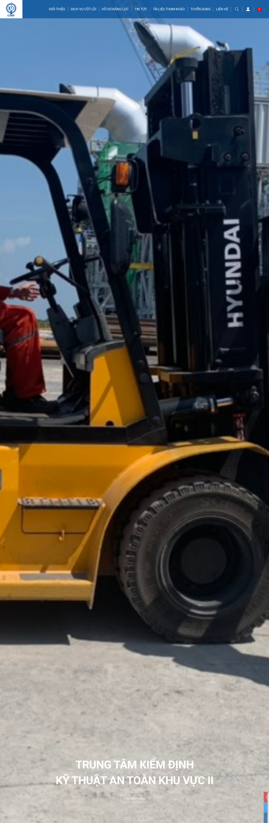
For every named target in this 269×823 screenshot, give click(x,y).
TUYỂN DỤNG (201, 9)
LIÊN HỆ (222, 9)
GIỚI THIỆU (57, 9)
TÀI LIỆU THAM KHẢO (169, 9)
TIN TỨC (140, 9)
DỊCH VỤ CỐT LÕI (83, 9)
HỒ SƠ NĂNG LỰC (115, 9)
